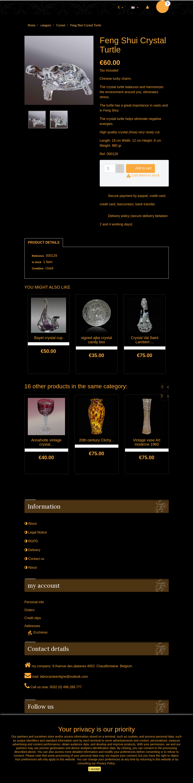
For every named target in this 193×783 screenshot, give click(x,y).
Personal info (34, 602)
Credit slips (32, 618)
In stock (36, 262)
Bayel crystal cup (48, 338)
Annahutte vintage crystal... (46, 442)
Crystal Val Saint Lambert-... (144, 340)
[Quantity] (110, 168)
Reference (38, 256)
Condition (37, 268)
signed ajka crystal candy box (96, 340)
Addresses (32, 626)
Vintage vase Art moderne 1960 (146, 442)
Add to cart (141, 168)
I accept (94, 769)
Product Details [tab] (44, 242)
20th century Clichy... (96, 440)
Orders (29, 610)
